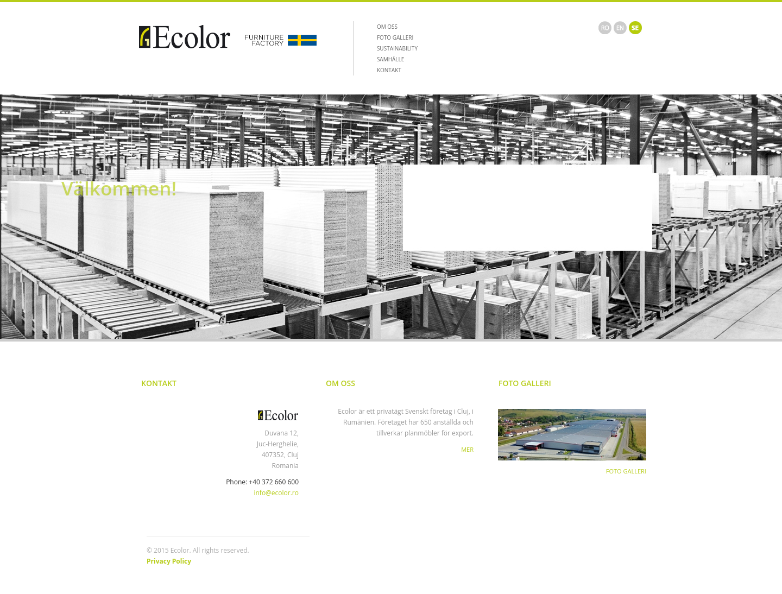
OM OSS (387, 26)
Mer (467, 449)
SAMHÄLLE (391, 59)
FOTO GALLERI (395, 37)
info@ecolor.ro (276, 492)
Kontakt (158, 383)
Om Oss (340, 383)
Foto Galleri (525, 383)
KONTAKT (389, 70)
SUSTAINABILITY (397, 48)
